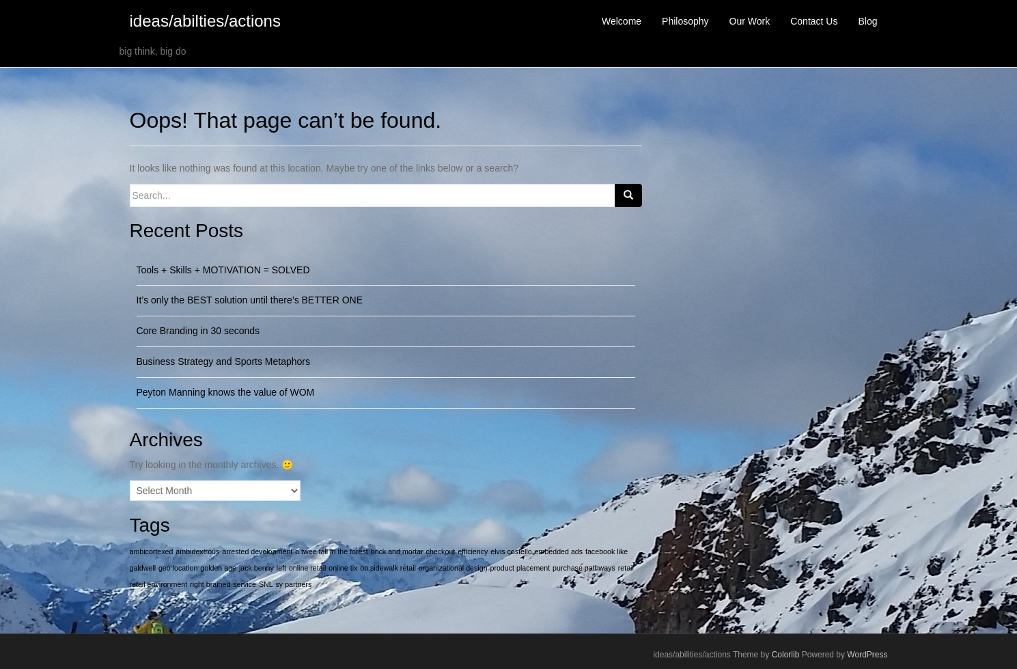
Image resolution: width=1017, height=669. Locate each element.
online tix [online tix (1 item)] (343, 568)
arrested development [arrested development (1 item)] (257, 551)
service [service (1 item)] (244, 584)
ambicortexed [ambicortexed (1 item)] (151, 551)
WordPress (867, 654)
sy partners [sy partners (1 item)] (294, 584)
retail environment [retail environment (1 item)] (159, 584)
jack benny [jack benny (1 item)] (256, 568)
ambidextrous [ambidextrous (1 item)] (197, 551)
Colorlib (786, 654)
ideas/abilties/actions (205, 21)
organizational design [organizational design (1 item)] (453, 568)
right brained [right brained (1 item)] (210, 584)
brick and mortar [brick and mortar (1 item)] (397, 551)
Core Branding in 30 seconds (198, 330)
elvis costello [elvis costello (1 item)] (510, 551)
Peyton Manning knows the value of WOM (226, 392)
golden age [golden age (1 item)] (218, 568)
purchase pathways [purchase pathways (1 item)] (584, 568)
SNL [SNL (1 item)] (266, 584)
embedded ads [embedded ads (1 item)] (559, 551)
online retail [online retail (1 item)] (307, 568)
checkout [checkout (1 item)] (441, 551)
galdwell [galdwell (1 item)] (143, 568)
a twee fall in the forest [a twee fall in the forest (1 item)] (331, 551)
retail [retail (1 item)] (626, 568)
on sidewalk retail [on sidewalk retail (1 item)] (388, 568)
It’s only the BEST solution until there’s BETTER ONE (250, 300)
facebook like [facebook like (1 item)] (606, 551)
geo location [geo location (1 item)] (177, 568)
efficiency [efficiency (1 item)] (473, 551)
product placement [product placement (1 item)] (520, 568)
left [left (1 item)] (281, 568)
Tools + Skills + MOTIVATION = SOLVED (223, 269)
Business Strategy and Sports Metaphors (223, 361)
